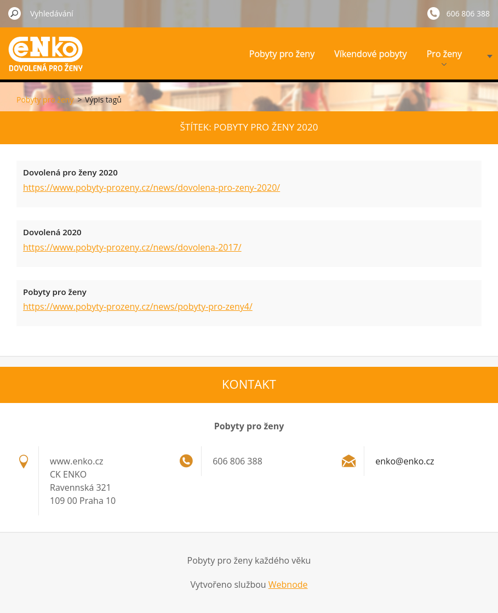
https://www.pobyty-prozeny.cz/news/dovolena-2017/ (132, 247)
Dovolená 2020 (52, 231)
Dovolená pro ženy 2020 (70, 172)
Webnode (288, 584)
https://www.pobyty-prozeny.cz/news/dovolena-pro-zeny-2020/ (151, 187)
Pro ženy (444, 57)
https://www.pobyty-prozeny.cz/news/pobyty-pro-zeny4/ (138, 306)
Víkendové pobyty (370, 54)
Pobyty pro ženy (281, 54)
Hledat (14, 13)
